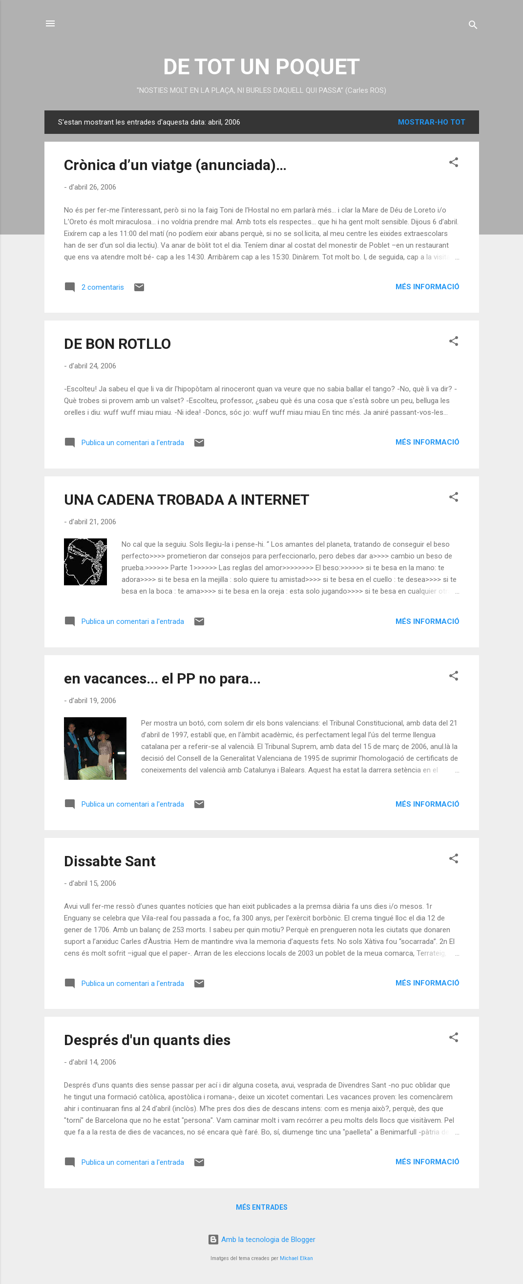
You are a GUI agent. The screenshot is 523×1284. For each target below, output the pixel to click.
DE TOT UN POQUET (261, 67)
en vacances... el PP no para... (162, 678)
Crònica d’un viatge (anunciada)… (175, 164)
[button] (454, 163)
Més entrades (262, 1207)
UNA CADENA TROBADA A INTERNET (187, 499)
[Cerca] (473, 27)
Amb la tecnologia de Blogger (261, 1239)
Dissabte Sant (110, 861)
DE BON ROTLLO (117, 343)
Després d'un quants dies (147, 1040)
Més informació (428, 286)
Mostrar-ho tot (431, 122)
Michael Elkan (296, 1258)
